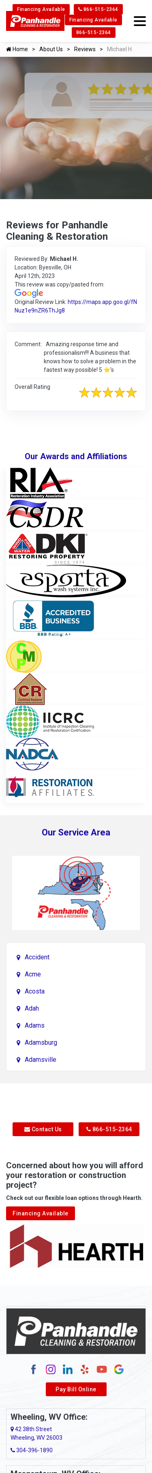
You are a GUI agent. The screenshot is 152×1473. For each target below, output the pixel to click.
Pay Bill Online (76, 1389)
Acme (33, 974)
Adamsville (40, 1059)
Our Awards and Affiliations (76, 456)
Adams (35, 1025)
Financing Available (41, 9)
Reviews (85, 49)
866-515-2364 (98, 9)
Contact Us (43, 1129)
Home (17, 49)
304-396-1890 (32, 1450)
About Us (51, 49)
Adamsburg (41, 1042)
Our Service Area (76, 832)
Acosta (35, 991)
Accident (37, 957)
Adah (32, 1008)
